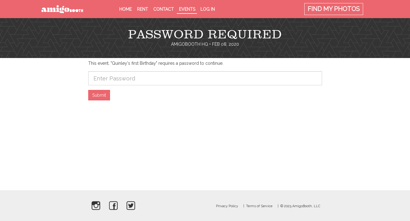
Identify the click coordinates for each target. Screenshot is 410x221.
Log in (207, 9)
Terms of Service (259, 206)
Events (187, 9)
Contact (163, 9)
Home (125, 9)
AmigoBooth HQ (189, 44)
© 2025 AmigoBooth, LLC (300, 206)
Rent (142, 9)
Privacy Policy (227, 206)
